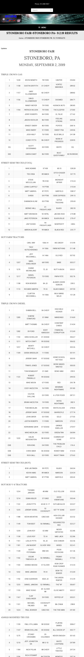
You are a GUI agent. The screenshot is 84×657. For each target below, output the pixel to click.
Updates (4, 66)
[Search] (51, 10)
